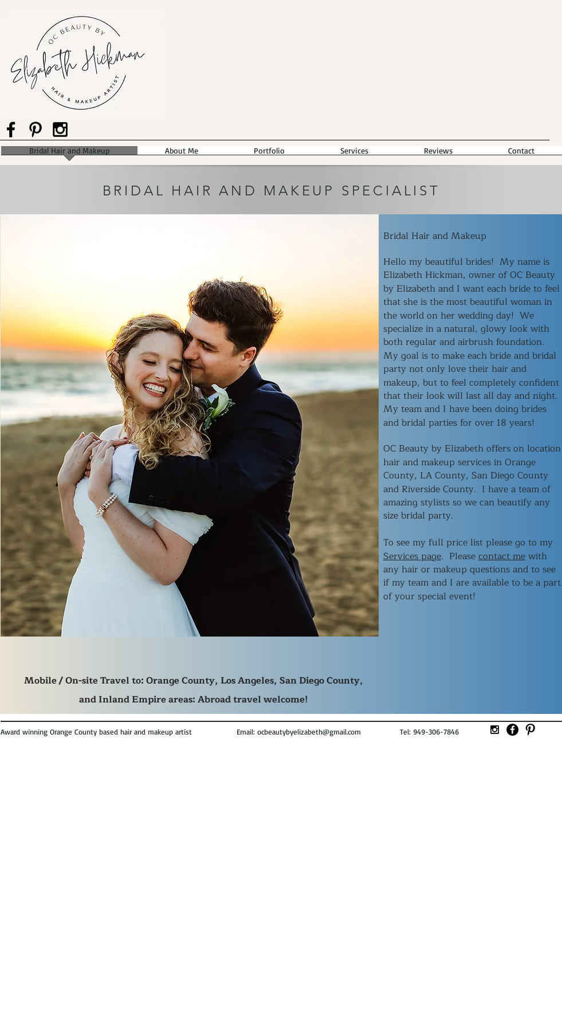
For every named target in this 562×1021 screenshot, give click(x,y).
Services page (412, 556)
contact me (501, 556)
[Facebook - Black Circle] (512, 730)
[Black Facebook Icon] (11, 129)
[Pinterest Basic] (530, 730)
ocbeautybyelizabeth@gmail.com (309, 731)
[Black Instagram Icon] (60, 129)
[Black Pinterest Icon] (35, 129)
